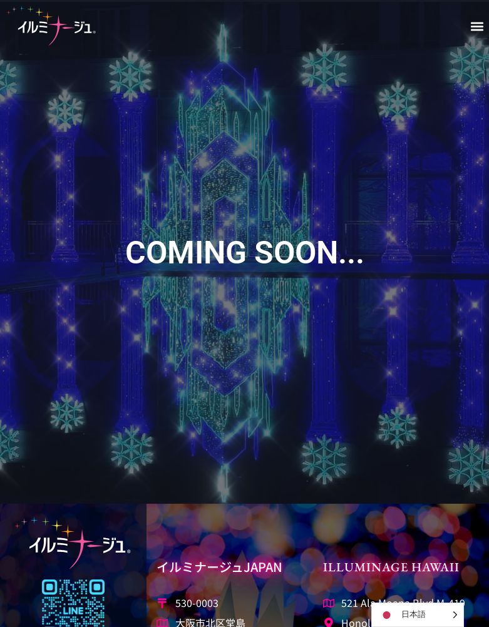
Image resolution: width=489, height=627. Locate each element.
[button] (477, 26)
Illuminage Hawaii (391, 567)
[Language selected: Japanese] (417, 615)
